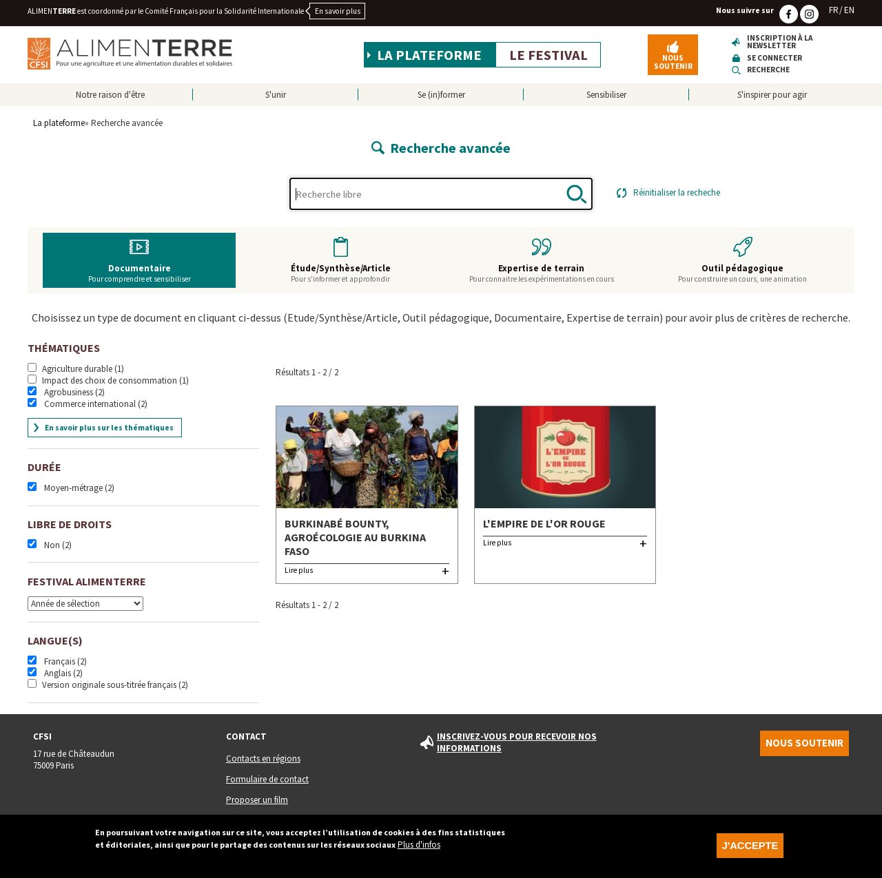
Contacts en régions (263, 758)
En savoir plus (337, 11)
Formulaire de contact (267, 779)
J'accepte (750, 851)
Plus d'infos (419, 850)
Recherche (768, 70)
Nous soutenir (673, 61)
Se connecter (774, 58)
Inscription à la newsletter (780, 42)
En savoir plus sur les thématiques (109, 427)
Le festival (548, 55)
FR (834, 10)
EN (849, 10)
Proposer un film (257, 800)
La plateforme (429, 55)
